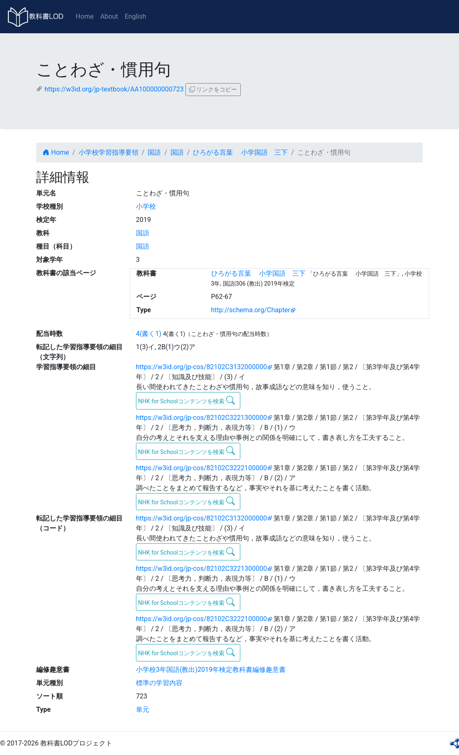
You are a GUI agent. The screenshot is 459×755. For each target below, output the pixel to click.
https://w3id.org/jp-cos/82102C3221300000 (201, 418)
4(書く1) (148, 334)
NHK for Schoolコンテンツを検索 (186, 400)
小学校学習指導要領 (108, 152)
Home (85, 16)
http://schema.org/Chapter (251, 310)
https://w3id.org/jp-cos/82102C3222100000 (201, 468)
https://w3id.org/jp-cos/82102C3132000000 (201, 367)
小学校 (146, 206)
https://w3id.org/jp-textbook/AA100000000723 (114, 89)
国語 (154, 152)
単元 (142, 709)
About (109, 16)
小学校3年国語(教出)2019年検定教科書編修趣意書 (211, 670)
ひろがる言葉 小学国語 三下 (240, 152)
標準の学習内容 (159, 683)
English (135, 16)
